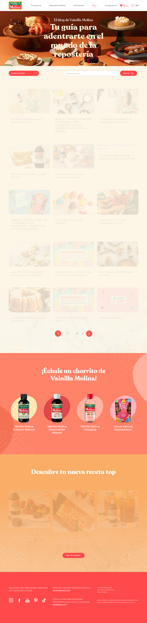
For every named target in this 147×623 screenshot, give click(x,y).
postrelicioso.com (61, 590)
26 (77, 333)
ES (132, 5)
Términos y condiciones (106, 590)
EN (137, 5)
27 (83, 333)
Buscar (129, 73)
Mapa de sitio (102, 592)
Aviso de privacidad (104, 587)
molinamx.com (60, 605)
